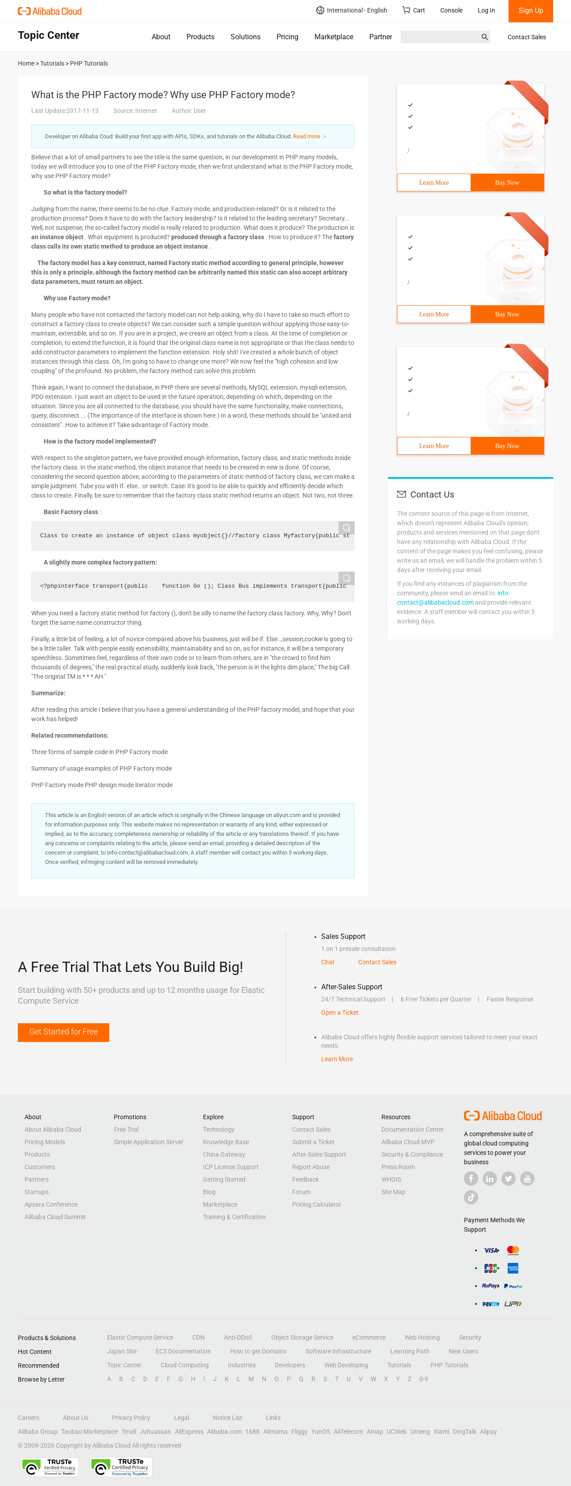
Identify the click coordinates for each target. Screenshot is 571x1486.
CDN (198, 1337)
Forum (301, 1191)
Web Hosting (422, 1337)
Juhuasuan (155, 1431)
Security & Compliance (412, 1154)
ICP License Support (231, 1167)
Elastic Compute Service (140, 1337)
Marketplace (333, 37)
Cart (413, 10)
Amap (375, 1431)
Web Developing (346, 1365)
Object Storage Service (302, 1337)
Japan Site (122, 1351)
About (161, 37)
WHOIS (391, 1179)
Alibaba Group (38, 1431)
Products (200, 37)
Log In (486, 10)
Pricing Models (45, 1142)
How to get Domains (258, 1351)
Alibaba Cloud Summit (55, 1216)
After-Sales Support (319, 1154)
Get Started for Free (63, 1031)
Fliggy (299, 1431)
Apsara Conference (51, 1204)
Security (470, 1337)
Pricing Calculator (316, 1204)
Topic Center (124, 1365)
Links (273, 1417)
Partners (382, 37)
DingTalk (464, 1431)
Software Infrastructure (338, 1351)
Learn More (434, 182)
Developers (290, 1365)
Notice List (227, 1417)
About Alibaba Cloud (53, 1129)
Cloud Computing (185, 1365)
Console (451, 10)
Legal (181, 1417)
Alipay (488, 1431)
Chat (328, 962)
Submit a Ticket (313, 1142)
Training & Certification (234, 1216)
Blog (209, 1191)
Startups (37, 1191)
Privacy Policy (131, 1417)
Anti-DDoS (238, 1337)
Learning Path (410, 1351)
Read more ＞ (310, 136)
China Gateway (224, 1154)
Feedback (305, 1179)
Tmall (128, 1431)
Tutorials (399, 1365)
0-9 (423, 1378)
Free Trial (126, 1129)
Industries (242, 1365)
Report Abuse (311, 1167)
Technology (219, 1129)
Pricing (287, 37)
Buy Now (507, 182)
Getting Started (224, 1179)
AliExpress (189, 1431)
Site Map (393, 1191)
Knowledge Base (226, 1142)
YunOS (320, 1431)
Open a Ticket (340, 1012)
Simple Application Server (148, 1142)
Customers (40, 1167)
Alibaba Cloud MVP (407, 1142)
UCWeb (397, 1431)
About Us (75, 1417)
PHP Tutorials (449, 1365)
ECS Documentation (183, 1351)
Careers (28, 1417)
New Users (463, 1351)
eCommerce (368, 1337)
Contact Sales (527, 37)
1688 (252, 1431)
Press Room (398, 1167)
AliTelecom (348, 1431)
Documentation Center (412, 1129)
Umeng (420, 1431)
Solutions (246, 37)
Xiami (441, 1431)
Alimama (275, 1431)
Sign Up (531, 10)
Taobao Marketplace (89, 1431)
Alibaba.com (224, 1431)
